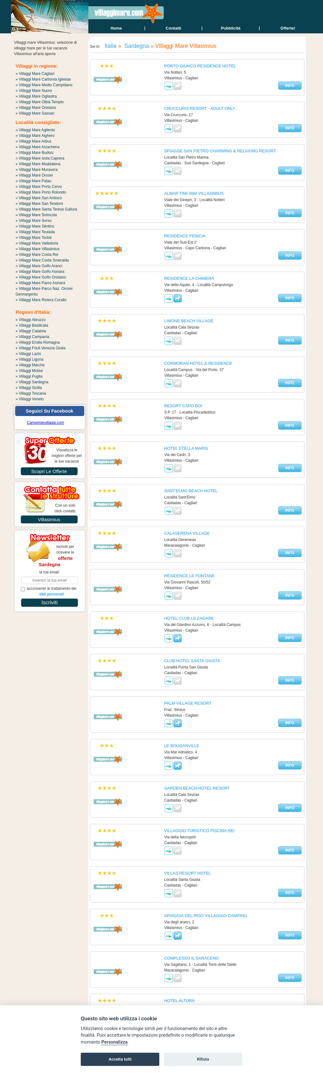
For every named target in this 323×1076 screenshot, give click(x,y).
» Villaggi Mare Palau (33, 181)
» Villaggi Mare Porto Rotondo (41, 192)
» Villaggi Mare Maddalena (38, 164)
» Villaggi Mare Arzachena (38, 147)
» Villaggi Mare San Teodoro (39, 203)
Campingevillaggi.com (45, 422)
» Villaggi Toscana (31, 393)
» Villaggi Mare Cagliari (35, 73)
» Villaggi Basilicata (32, 325)
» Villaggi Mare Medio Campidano (44, 85)
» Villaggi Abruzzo (31, 320)
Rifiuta (203, 1059)
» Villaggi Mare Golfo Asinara (40, 271)
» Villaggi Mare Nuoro (34, 90)
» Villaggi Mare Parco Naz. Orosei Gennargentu (44, 291)
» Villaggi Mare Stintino (35, 226)
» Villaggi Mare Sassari (35, 113)
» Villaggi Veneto (30, 399)
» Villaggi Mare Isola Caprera (40, 158)
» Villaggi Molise (29, 371)
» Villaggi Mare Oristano (36, 107)
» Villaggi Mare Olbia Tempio (40, 102)
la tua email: (49, 572)
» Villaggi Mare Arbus (33, 141)
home (116, 28)
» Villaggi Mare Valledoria (37, 243)
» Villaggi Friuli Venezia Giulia (41, 348)
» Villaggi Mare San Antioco (39, 198)
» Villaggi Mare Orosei (34, 175)
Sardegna (136, 46)
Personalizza (114, 1042)
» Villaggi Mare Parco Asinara (40, 283)
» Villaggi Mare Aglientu (35, 130)
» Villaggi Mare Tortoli (34, 237)
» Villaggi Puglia (29, 376)
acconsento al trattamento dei (49, 591)
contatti (173, 28)
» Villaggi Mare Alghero (35, 135)
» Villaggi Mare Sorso (34, 220)
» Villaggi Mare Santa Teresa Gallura (46, 209)
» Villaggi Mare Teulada (35, 232)
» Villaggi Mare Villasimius (38, 249)
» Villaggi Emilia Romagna (38, 342)
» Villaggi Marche (30, 365)
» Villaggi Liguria (30, 359)
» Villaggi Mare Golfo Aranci (39, 266)
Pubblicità (230, 28)
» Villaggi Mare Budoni (35, 152)
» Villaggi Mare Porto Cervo (39, 186)
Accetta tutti (120, 1059)
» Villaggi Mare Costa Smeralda (42, 260)
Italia (109, 46)
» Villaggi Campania (33, 337)
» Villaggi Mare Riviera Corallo (41, 300)
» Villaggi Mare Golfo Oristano (41, 277)
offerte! (287, 28)
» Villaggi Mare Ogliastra (36, 96)
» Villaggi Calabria (31, 331)
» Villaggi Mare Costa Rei (37, 254)
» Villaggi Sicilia (29, 388)
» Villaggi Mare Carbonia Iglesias (43, 79)
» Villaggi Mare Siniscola (36, 215)
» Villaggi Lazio (28, 354)
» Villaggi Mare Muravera (37, 169)
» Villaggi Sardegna (32, 382)
